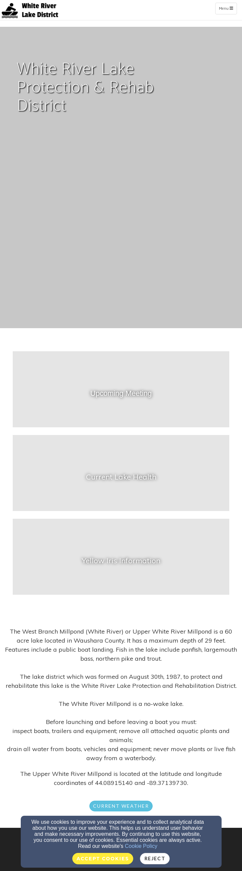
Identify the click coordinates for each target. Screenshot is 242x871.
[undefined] (121, 393)
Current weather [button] (121, 806)
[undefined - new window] (121, 477)
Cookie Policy (141, 846)
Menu (228, 8)
